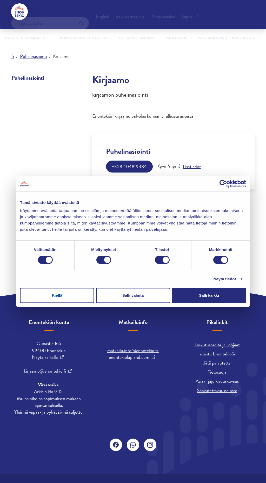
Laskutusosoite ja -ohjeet (217, 344)
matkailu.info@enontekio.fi (133, 350)
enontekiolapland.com (129, 357)
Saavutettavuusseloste (217, 390)
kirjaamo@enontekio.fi (45, 371)
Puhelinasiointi (33, 56)
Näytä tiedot (225, 279)
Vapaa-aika (167, 30)
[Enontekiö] (19, 11)
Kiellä (57, 295)
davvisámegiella (155, 11)
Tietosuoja (217, 371)
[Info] (192, 166)
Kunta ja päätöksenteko (86, 30)
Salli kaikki (209, 295)
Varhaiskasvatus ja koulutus (207, 30)
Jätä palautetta (217, 362)
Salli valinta (133, 295)
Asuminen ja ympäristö (36, 30)
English (127, 11)
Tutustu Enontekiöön (217, 353)
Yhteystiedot (50, 11)
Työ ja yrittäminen (132, 30)
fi (12, 56)
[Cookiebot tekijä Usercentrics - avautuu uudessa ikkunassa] (223, 184)
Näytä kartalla (45, 357)
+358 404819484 (129, 166)
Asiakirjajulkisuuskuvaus (217, 381)
